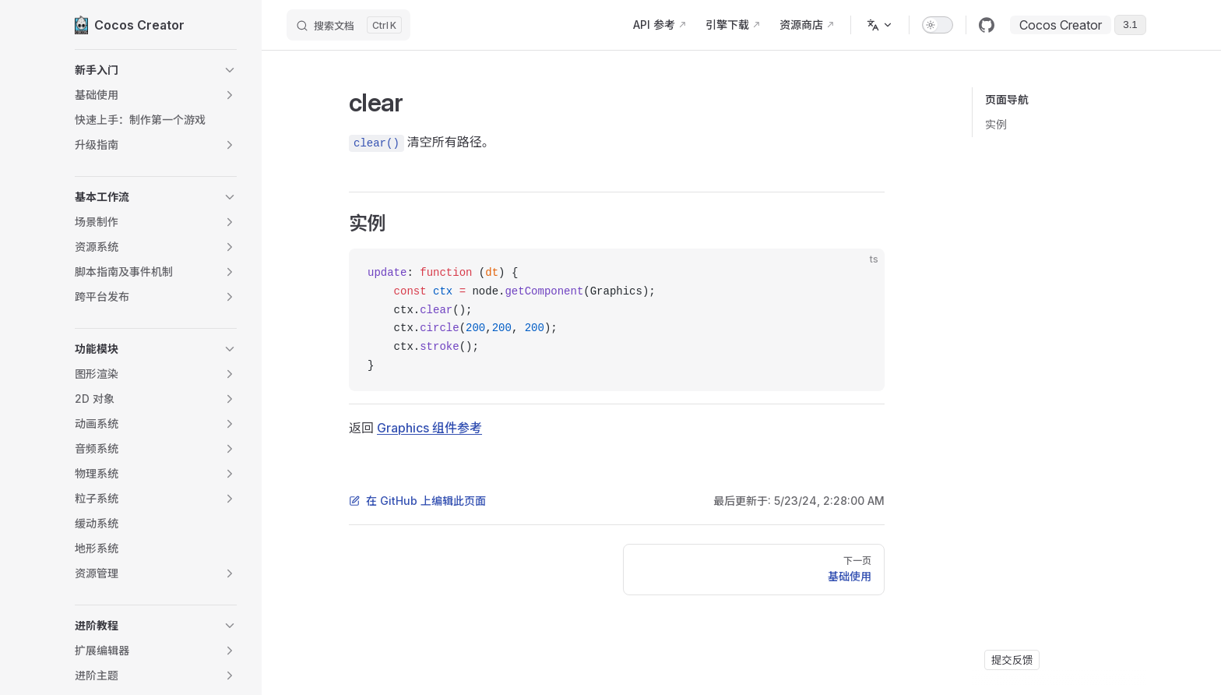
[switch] (937, 25)
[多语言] (880, 25)
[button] (156, 70)
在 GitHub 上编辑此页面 (417, 500)
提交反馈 (1012, 660)
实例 (996, 124)
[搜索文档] (348, 25)
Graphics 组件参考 (429, 428)
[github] (987, 25)
